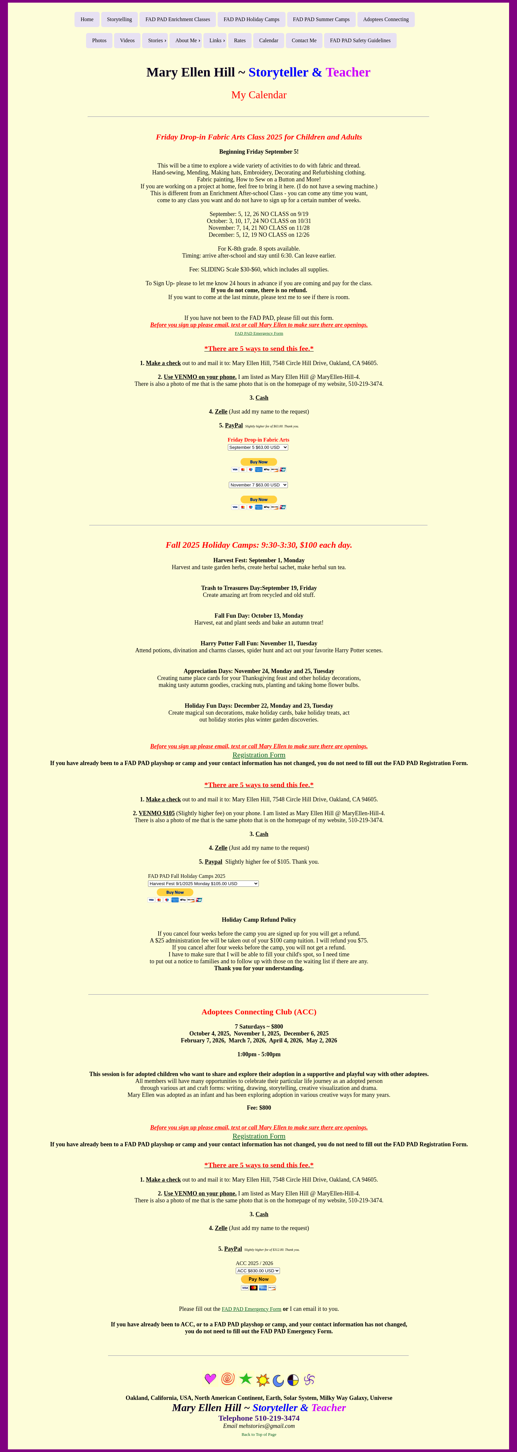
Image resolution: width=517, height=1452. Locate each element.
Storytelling (119, 19)
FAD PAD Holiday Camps (251, 19)
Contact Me (304, 40)
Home (86, 19)
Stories (155, 40)
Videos (127, 40)
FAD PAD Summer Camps (321, 19)
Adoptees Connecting (386, 19)
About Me (186, 40)
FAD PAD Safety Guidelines (360, 40)
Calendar (268, 40)
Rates (240, 40)
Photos (99, 40)
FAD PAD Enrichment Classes (177, 19)
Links (215, 40)
